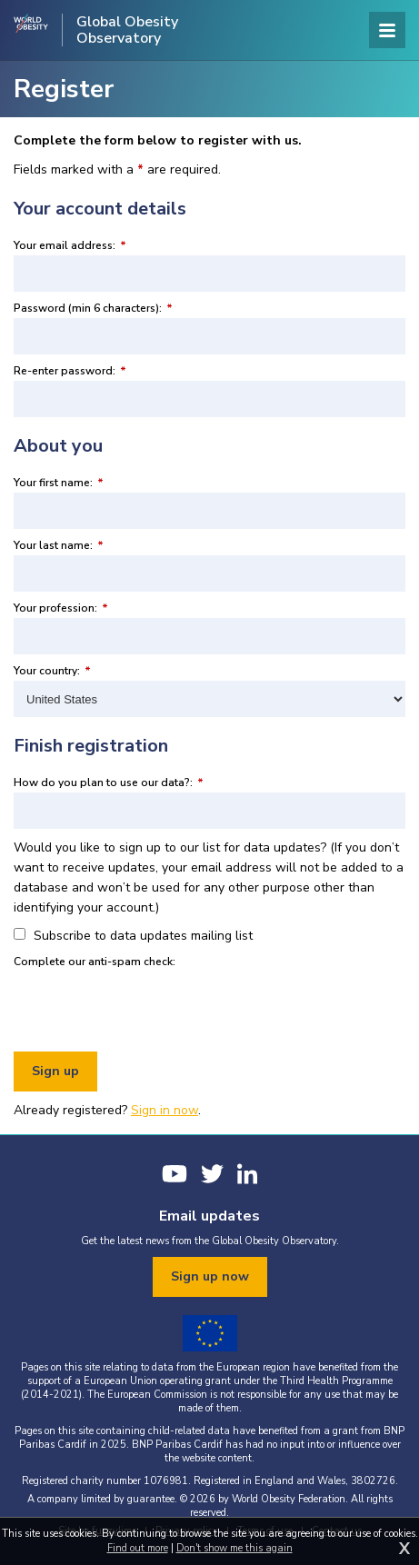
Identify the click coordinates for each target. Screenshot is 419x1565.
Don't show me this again (234, 1548)
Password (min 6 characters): (93, 308)
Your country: (52, 670)
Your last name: (59, 545)
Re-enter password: (70, 371)
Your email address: (70, 245)
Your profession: (61, 608)
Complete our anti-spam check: (94, 961)
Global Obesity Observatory (127, 30)
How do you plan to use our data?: (109, 782)
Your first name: (59, 482)
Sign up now (210, 1276)
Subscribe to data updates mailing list (133, 935)
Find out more (137, 1548)
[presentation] (152, 1007)
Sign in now (164, 1110)
